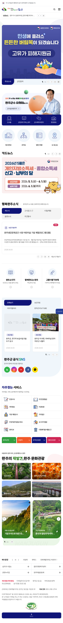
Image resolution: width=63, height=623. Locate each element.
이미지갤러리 (11, 308)
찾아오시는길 (37, 581)
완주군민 (6, 440)
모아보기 (58, 81)
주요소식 (8, 81)
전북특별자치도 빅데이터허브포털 (51, 560)
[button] (38, 16)
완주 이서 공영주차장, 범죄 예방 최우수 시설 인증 (22, 15)
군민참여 (20, 81)
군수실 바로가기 (13, 109)
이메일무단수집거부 (23, 581)
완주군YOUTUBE (40, 308)
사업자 (20, 440)
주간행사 (28, 216)
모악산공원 (37, 440)
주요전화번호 (6, 584)
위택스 (34, 560)
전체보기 (10, 303)
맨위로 (31, 615)
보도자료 (37, 303)
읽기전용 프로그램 (20, 584)
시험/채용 (47, 211)
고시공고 (28, 211)
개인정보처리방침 (8, 581)
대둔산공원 (51, 440)
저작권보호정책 (49, 581)
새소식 (7, 211)
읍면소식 (8, 216)
